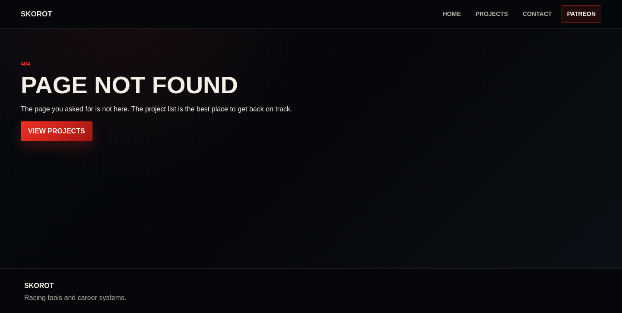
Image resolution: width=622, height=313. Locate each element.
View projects (56, 131)
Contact (537, 13)
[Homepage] (36, 14)
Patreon (581, 13)
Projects (492, 13)
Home (452, 13)
